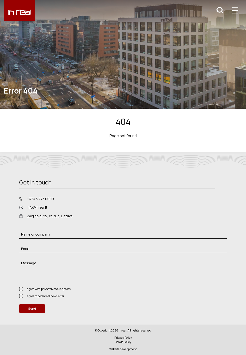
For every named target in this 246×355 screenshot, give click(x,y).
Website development (123, 349)
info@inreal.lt (37, 207)
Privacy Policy (123, 338)
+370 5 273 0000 (40, 198)
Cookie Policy (123, 342)
